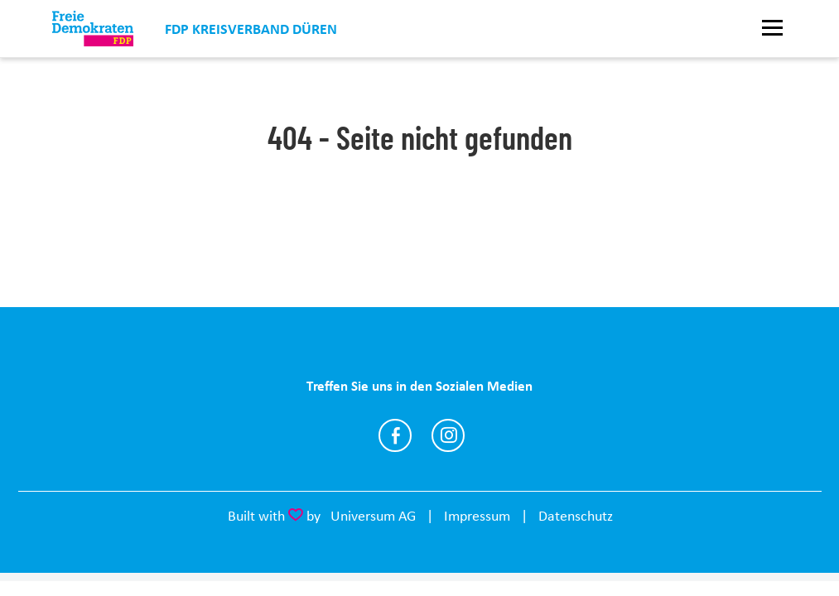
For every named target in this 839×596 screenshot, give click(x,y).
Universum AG (373, 515)
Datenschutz (575, 515)
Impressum (477, 515)
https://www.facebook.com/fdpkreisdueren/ (395, 435)
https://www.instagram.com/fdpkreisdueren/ (448, 435)
